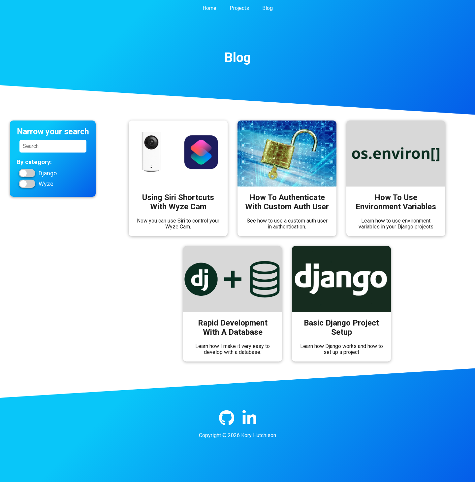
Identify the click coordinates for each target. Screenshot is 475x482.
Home (209, 8)
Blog (267, 8)
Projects (239, 8)
